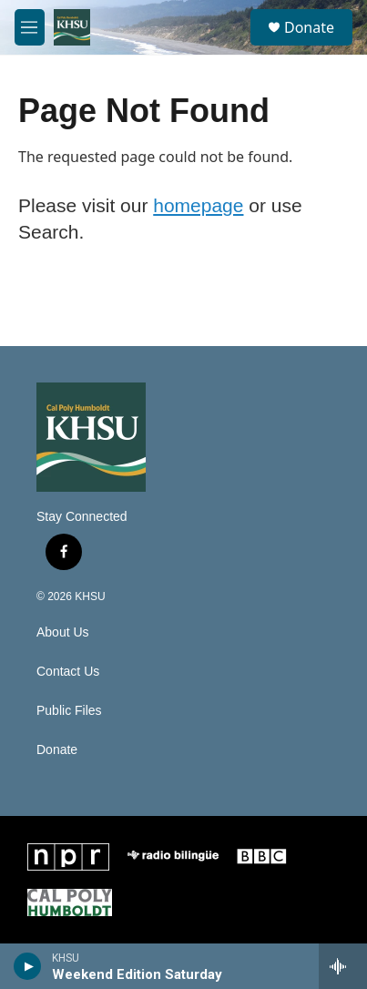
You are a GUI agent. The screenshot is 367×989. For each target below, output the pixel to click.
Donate (309, 27)
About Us (62, 632)
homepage (198, 205)
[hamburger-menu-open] (30, 27)
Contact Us (67, 671)
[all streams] (343, 966)
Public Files (69, 711)
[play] (27, 966)
